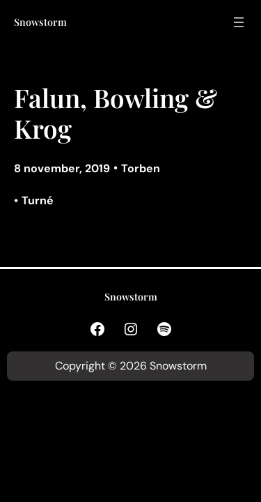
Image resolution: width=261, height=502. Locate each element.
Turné (38, 200)
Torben (140, 168)
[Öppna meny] (238, 22)
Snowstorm (40, 22)
